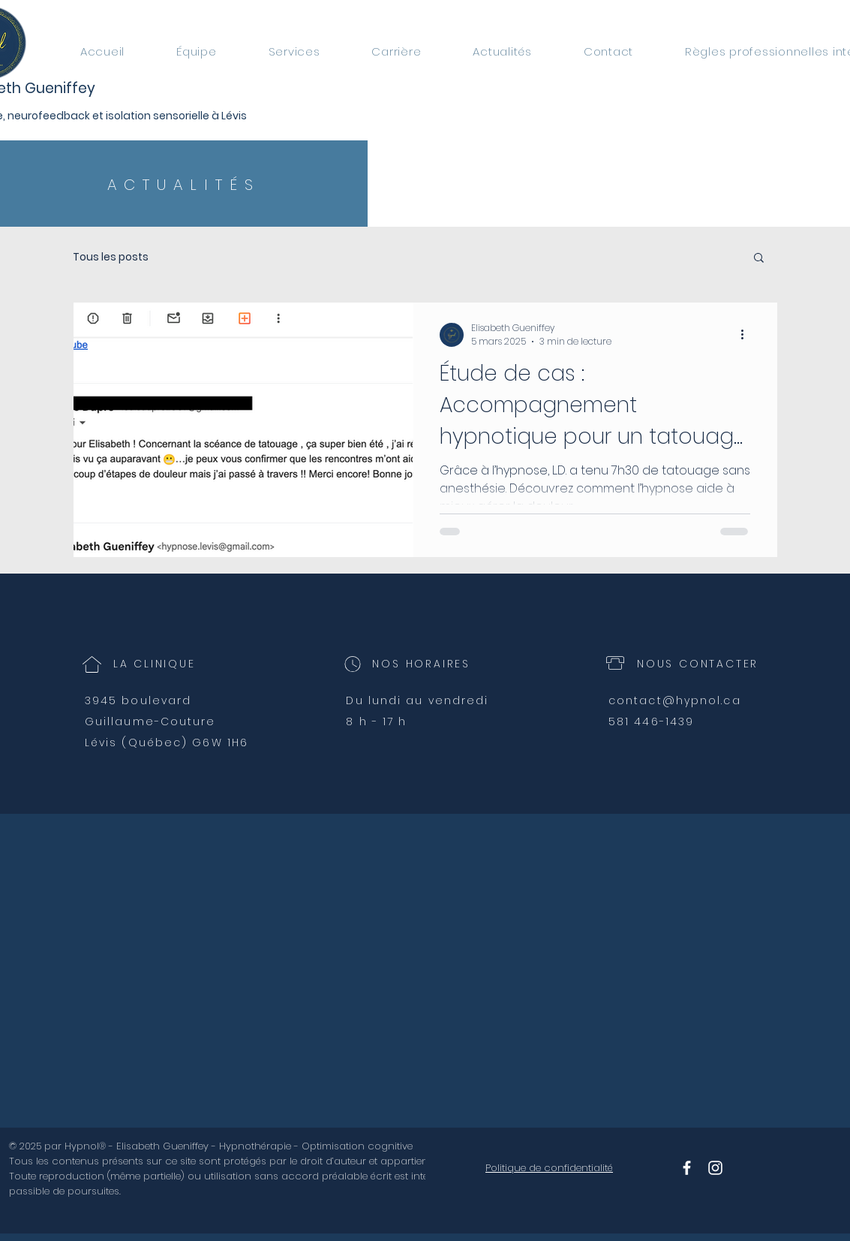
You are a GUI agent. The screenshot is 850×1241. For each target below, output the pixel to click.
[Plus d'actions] (748, 335)
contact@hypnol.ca (674, 700)
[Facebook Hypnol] (686, 1167)
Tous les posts (111, 257)
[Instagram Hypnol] (715, 1167)
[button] (759, 259)
